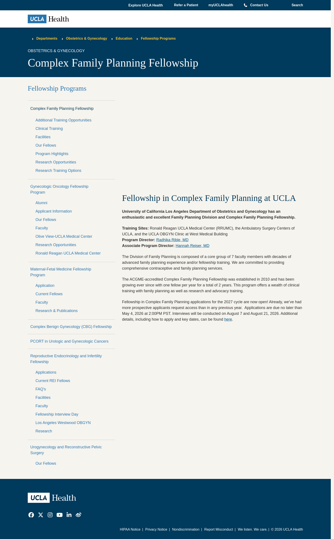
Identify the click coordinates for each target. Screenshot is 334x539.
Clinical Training (49, 128)
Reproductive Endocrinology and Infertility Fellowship (66, 359)
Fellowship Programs (158, 38)
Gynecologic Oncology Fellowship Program (59, 189)
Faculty (41, 228)
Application (44, 285)
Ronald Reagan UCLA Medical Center (68, 253)
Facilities (43, 137)
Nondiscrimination (185, 529)
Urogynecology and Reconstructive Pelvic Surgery (66, 450)
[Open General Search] (296, 5)
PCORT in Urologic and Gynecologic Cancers (69, 341)
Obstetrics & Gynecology (86, 38)
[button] (146, 5)
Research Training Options (58, 170)
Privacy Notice (156, 529)
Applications (45, 372)
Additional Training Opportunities (63, 120)
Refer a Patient (186, 5)
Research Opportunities (55, 162)
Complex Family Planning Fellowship (62, 108)
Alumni (41, 203)
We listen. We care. (253, 529)
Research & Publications (56, 311)
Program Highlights (51, 154)
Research (43, 431)
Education (124, 38)
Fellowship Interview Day (56, 414)
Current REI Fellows (52, 381)
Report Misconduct (218, 529)
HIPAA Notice (130, 529)
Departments (46, 38)
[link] (31, 514)
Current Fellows (49, 294)
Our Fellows (45, 145)
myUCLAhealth (220, 5)
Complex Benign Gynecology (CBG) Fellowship (71, 327)
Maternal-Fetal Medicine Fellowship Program (60, 272)
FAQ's (40, 389)
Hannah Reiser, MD (192, 246)
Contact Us (259, 5)
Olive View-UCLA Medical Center (63, 236)
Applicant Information (53, 211)
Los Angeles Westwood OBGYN (63, 423)
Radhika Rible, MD (172, 240)
